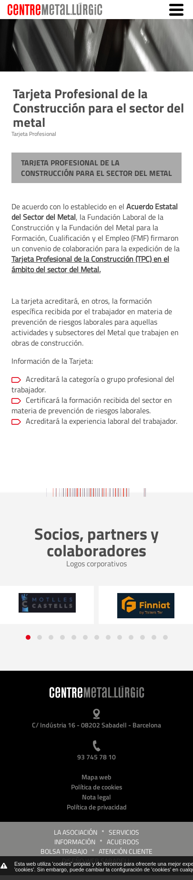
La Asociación (75, 832)
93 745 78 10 (96, 757)
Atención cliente (125, 851)
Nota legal (96, 797)
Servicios (124, 832)
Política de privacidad (97, 807)
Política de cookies (96, 787)
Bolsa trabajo (64, 851)
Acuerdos (123, 842)
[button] (28, 637)
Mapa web (96, 777)
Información (74, 842)
